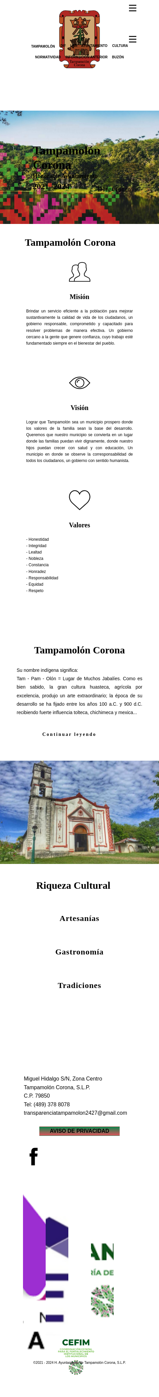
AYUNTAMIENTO (94, 46)
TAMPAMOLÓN (43, 46)
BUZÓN (118, 57)
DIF (63, 46)
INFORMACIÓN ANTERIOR (87, 57)
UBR (74, 46)
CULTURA (120, 46)
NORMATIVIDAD (48, 57)
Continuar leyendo (69, 734)
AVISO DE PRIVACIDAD (79, 1131)
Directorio (114, 189)
